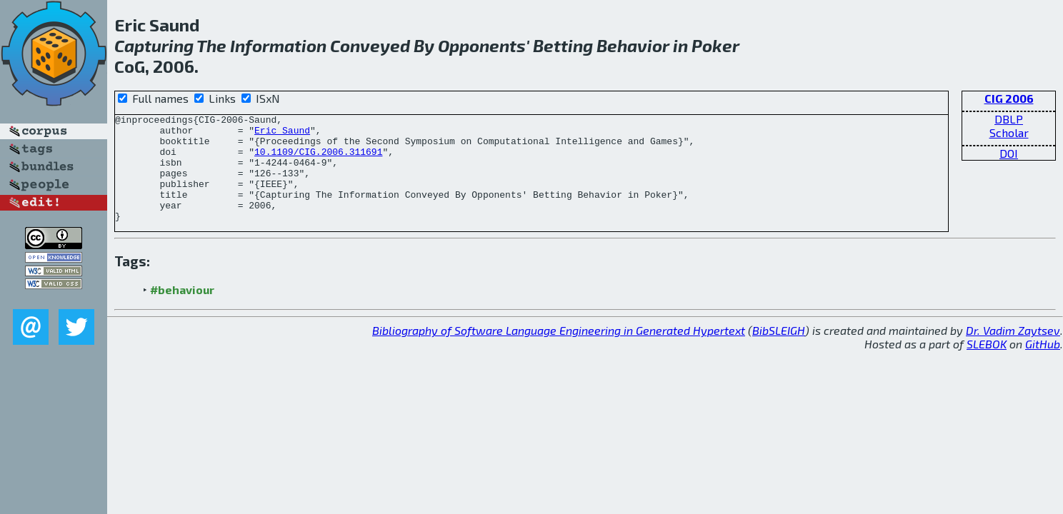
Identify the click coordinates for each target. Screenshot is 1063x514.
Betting (563, 45)
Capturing (154, 45)
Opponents (482, 45)
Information (278, 45)
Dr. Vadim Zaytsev (1013, 351)
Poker (715, 45)
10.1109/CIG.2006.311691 (318, 159)
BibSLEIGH (778, 351)
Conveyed (370, 45)
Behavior (633, 45)
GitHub (1042, 365)
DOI (1008, 153)
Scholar (1009, 132)
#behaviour (182, 311)
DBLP (1008, 119)
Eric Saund (282, 134)
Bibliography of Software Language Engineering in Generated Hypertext (558, 351)
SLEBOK (987, 365)
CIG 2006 (1009, 98)
